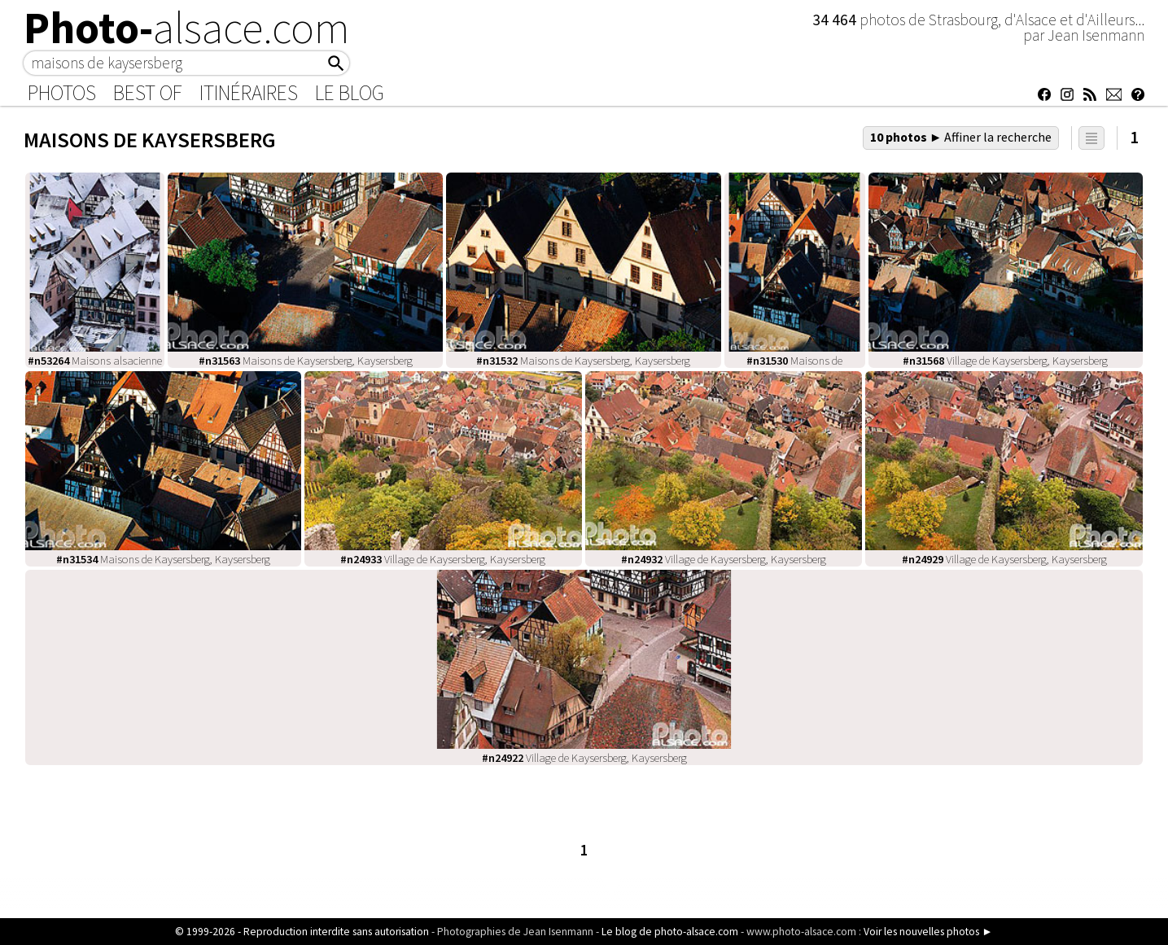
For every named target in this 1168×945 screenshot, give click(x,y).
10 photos (961, 137)
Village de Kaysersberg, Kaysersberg (1005, 360)
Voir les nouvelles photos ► (928, 931)
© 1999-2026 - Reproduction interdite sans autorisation (302, 931)
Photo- (187, 27)
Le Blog (349, 93)
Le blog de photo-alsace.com (669, 931)
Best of (147, 93)
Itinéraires (248, 93)
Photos (62, 93)
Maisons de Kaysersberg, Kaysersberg (306, 360)
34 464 (836, 19)
